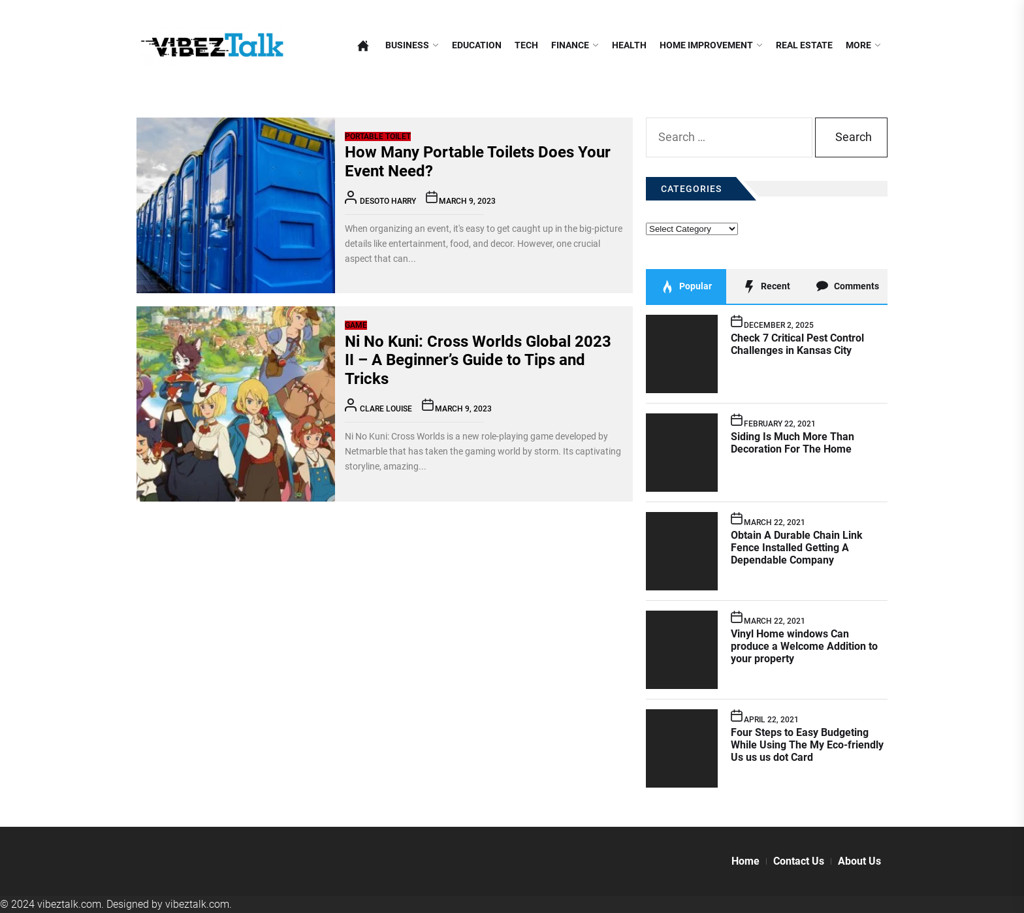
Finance (575, 46)
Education (477, 45)
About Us (859, 861)
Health (629, 45)
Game (356, 325)
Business (412, 46)
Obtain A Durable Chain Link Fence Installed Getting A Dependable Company (797, 547)
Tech (526, 45)
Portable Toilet (378, 136)
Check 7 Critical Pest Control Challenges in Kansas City (797, 344)
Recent (766, 286)
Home (745, 861)
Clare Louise (386, 408)
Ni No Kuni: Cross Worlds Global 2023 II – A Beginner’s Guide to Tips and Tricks (478, 360)
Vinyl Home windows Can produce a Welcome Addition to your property (804, 646)
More (863, 46)
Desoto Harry (388, 201)
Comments (847, 286)
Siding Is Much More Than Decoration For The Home (792, 442)
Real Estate (804, 45)
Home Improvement (711, 46)
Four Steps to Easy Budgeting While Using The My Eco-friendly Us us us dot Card (807, 744)
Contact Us (798, 861)
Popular (686, 286)
